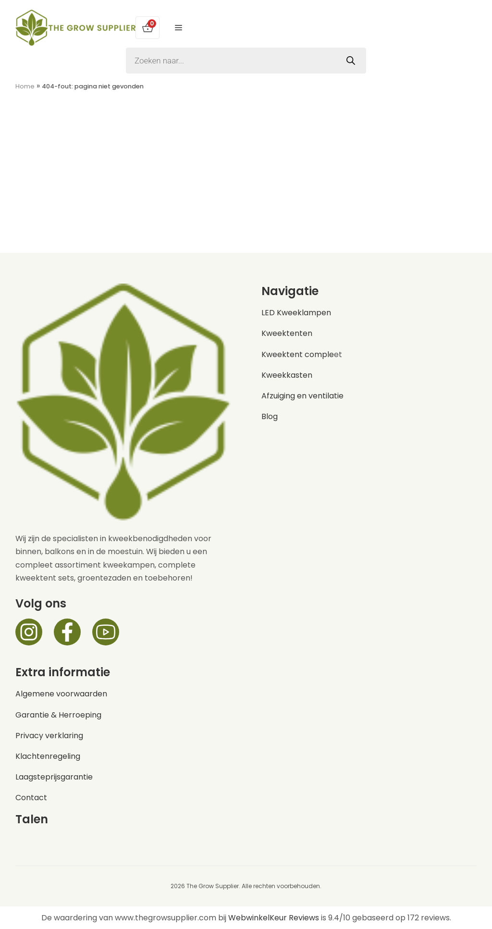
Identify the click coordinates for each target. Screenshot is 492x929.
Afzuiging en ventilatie (302, 395)
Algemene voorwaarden (61, 693)
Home (25, 86)
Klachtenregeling (47, 756)
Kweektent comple (297, 354)
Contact (31, 797)
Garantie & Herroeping (58, 714)
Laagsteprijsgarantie (54, 776)
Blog (269, 416)
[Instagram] (28, 632)
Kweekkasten (286, 375)
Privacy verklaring (49, 735)
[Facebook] (67, 632)
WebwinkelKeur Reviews (273, 917)
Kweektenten (286, 333)
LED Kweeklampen (296, 312)
